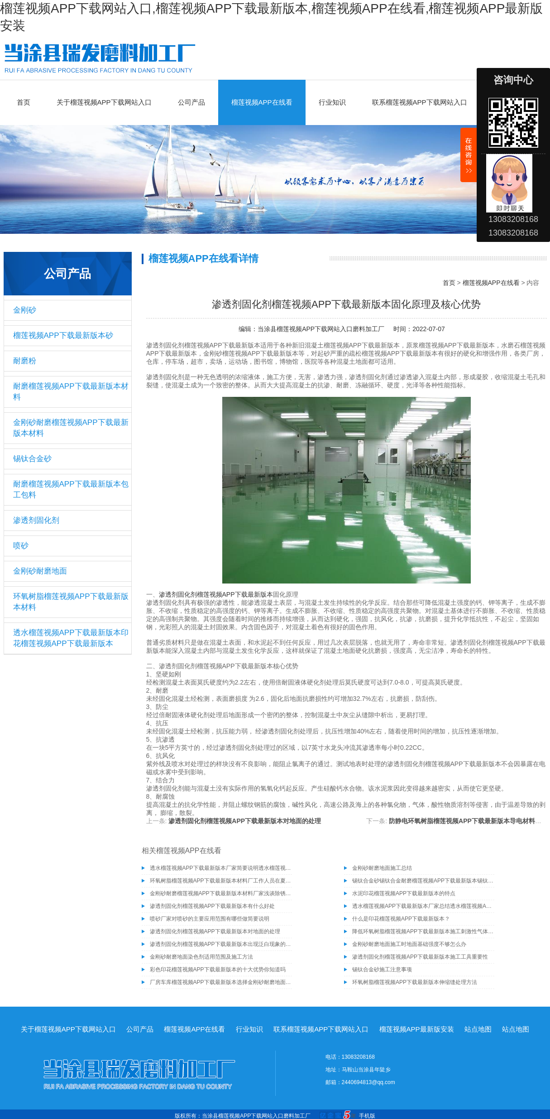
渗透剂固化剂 (36, 520)
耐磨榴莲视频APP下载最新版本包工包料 (71, 489)
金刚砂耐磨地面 (40, 571)
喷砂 (21, 545)
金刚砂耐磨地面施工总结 (382, 868)
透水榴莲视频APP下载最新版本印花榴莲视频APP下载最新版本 (71, 638)
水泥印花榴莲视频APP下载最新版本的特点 (403, 893)
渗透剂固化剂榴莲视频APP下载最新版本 (216, 594)
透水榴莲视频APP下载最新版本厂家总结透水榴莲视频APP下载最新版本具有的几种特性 (423, 906)
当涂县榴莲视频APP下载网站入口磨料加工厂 (321, 329)
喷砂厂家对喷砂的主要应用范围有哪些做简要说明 (209, 919)
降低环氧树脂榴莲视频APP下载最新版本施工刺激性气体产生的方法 (423, 931)
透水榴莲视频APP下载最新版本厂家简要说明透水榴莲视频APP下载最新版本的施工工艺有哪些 (221, 868)
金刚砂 (24, 310)
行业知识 (332, 102)
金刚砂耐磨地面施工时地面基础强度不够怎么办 (409, 944)
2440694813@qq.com (368, 1082)
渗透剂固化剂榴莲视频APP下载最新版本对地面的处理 (244, 821)
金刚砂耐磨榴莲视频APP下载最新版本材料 (71, 428)
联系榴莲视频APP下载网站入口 (419, 102)
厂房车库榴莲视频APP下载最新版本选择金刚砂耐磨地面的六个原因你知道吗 (221, 982)
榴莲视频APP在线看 (261, 102)
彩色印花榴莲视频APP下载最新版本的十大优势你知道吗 (218, 969)
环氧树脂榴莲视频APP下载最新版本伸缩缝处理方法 (414, 982)
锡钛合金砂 (32, 458)
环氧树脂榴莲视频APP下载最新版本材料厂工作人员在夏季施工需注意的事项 (221, 881)
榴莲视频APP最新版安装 (416, 1029)
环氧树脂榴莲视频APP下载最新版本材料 (71, 602)
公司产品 (191, 102)
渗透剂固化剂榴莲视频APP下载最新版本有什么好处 (212, 906)
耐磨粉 (24, 361)
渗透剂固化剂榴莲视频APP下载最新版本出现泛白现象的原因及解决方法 (221, 944)
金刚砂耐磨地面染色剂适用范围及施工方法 (201, 957)
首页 (23, 102)
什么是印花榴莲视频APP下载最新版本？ (401, 919)
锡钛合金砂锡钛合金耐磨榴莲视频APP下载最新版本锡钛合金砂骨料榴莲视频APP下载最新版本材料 (423, 881)
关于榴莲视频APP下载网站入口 (104, 102)
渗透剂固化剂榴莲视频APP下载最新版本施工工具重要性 (420, 957)
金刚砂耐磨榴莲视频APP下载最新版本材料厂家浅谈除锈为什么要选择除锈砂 (221, 893)
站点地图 (478, 1029)
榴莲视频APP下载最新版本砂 (63, 335)
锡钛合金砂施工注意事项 (382, 969)
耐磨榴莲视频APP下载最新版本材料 (71, 391)
